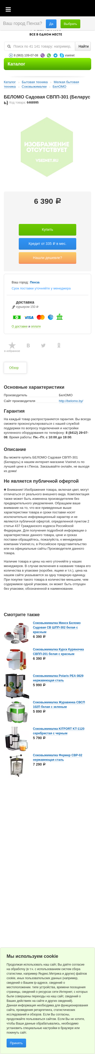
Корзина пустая (53, 10)
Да (51, 24)
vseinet (69, 55)
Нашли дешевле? (47, 258)
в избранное (12, 350)
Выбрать (70, 24)
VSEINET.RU (45, 32)
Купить (47, 229)
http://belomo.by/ (71, 401)
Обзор (14, 368)
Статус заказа (81, 10)
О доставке (20, 326)
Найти (84, 46)
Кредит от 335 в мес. (47, 244)
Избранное (67, 10)
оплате (36, 326)
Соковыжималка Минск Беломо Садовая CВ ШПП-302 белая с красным (57, 627)
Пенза (35, 282)
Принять (16, 1043)
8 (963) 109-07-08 (26, 55)
